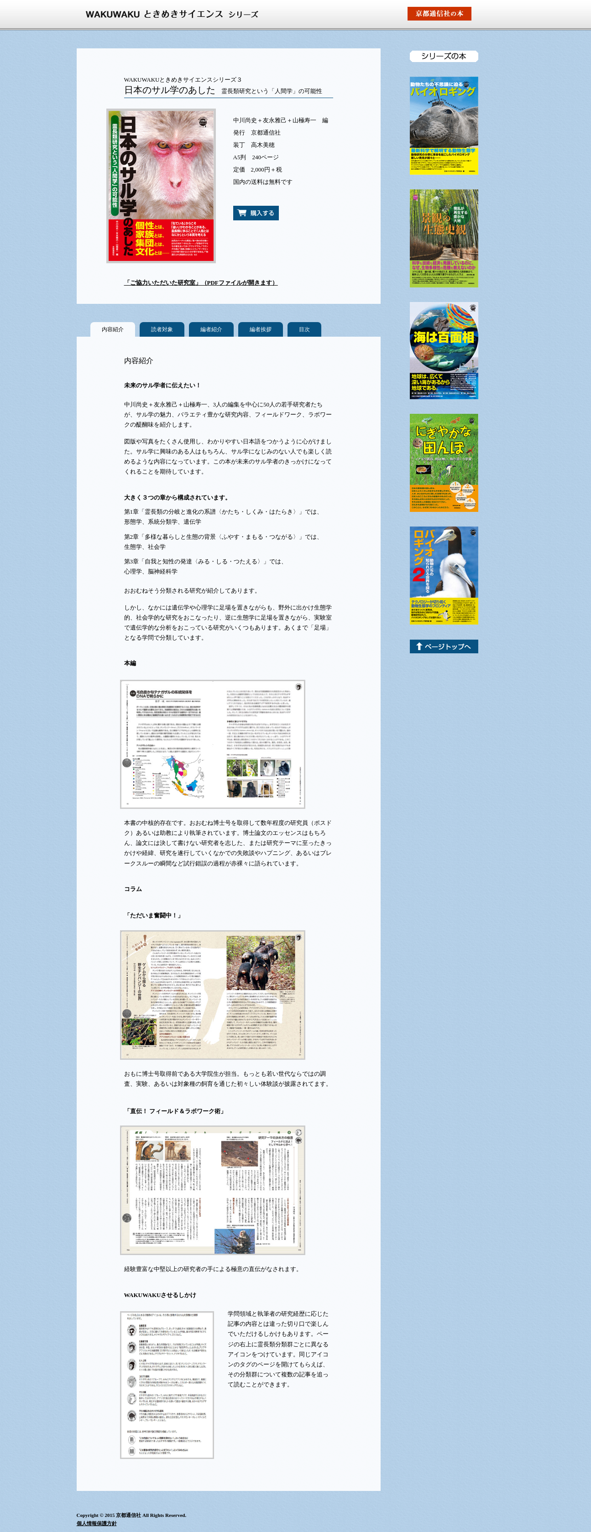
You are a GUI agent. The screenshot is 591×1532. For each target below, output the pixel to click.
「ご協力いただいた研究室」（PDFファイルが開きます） (201, 282)
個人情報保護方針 (97, 1523)
